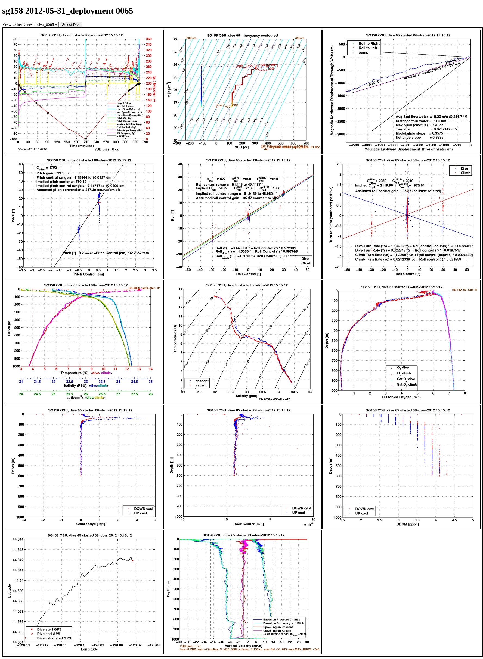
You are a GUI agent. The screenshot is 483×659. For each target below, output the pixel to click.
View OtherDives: (18, 24)
